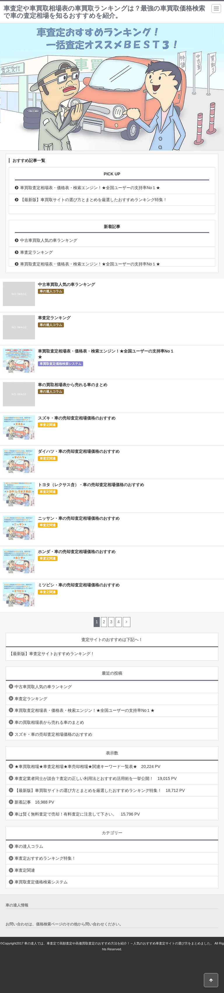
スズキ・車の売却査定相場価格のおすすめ (77, 418)
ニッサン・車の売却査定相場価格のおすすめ (79, 518)
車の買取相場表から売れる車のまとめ (72, 384)
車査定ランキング (36, 252)
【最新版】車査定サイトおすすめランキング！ (51, 653)
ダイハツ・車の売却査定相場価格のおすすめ (79, 451)
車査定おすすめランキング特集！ (45, 858)
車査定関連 (48, 424)
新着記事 (23, 802)
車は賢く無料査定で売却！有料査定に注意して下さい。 (66, 814)
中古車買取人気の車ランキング (48, 240)
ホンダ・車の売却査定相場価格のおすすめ (77, 551)
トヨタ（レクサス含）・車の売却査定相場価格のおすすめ (91, 484)
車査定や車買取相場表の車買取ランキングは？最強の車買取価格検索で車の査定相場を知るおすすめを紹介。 (104, 12)
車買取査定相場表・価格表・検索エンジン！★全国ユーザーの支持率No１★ (90, 187)
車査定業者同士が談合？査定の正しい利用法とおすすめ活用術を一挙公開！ (84, 778)
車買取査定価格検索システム (60, 363)
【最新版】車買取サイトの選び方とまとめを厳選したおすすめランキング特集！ (93, 199)
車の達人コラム (51, 291)
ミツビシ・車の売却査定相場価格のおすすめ (79, 585)
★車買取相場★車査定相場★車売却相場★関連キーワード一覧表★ (76, 766)
